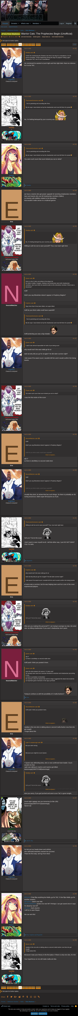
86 (17, 44)
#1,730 (74, 470)
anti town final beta (26, 36)
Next (38, 44)
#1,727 (74, 338)
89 (26, 44)
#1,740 (74, 940)
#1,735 (74, 702)
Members (36, 23)
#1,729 (74, 434)
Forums (5, 23)
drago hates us (46, 36)
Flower (12, 175)
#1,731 (74, 518)
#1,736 (74, 738)
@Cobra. (28, 908)
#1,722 (74, 96)
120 (33, 44)
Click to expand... (51, 455)
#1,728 (74, 386)
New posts (4, 27)
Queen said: (29, 278)
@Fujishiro (28, 901)
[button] (19, 23)
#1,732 (74, 566)
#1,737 (74, 798)
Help (72, 1006)
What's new (25, 23)
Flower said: (29, 390)
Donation (14, 23)
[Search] (75, 23)
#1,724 (74, 190)
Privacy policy (65, 1006)
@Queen (28, 897)
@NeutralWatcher (31, 904)
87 (20, 44)
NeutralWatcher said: (32, 438)
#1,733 (74, 601)
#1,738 (74, 846)
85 (13, 44)
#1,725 (74, 226)
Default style (5, 1006)
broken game (36, 36)
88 (23, 44)
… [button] (10, 44)
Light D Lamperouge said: (33, 742)
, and (35, 935)
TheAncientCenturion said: (34, 100)
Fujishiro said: (30, 303)
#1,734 (74, 649)
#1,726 (74, 274)
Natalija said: (30, 52)
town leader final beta (57, 36)
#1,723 (74, 144)
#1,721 (74, 48)
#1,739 (74, 894)
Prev (4, 44)
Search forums (13, 27)
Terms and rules (55, 1006)
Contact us (46, 1006)
